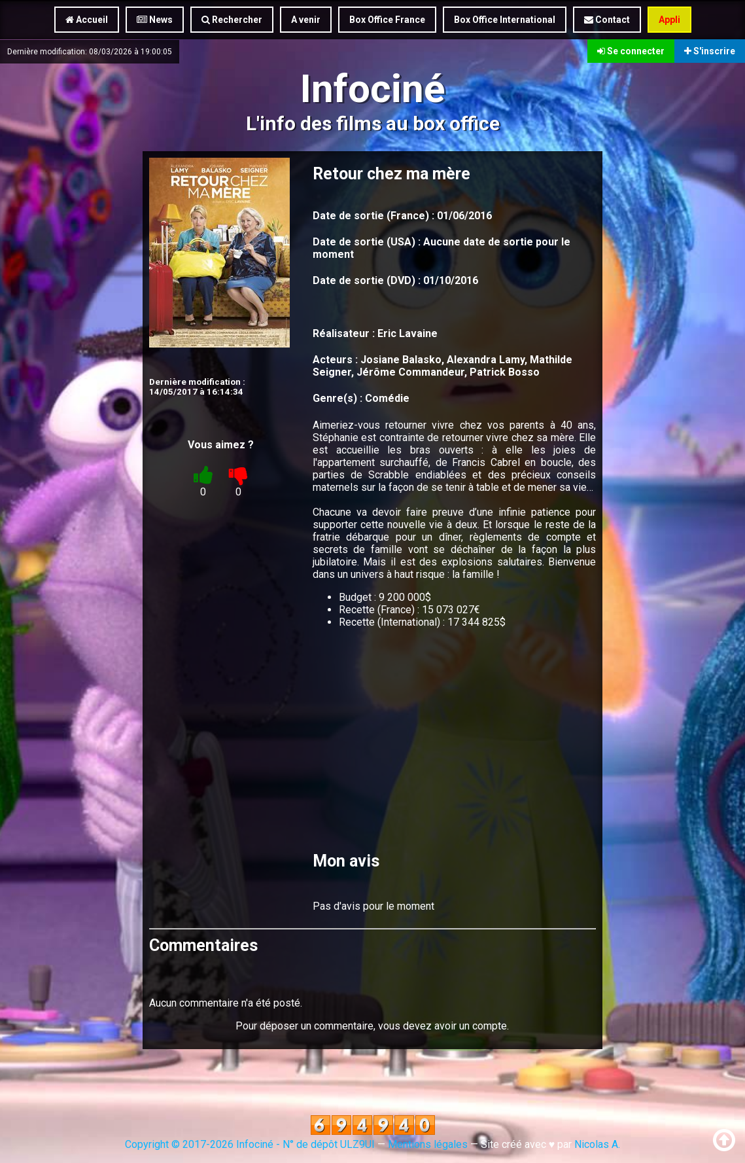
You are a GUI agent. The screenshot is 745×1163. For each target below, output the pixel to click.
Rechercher (231, 19)
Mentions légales (428, 1144)
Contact (607, 19)
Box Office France (387, 19)
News (155, 19)
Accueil (86, 19)
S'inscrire (709, 51)
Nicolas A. (597, 1144)
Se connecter (631, 51)
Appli (669, 19)
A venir (306, 19)
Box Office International (504, 19)
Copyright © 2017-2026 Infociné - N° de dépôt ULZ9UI (250, 1144)
